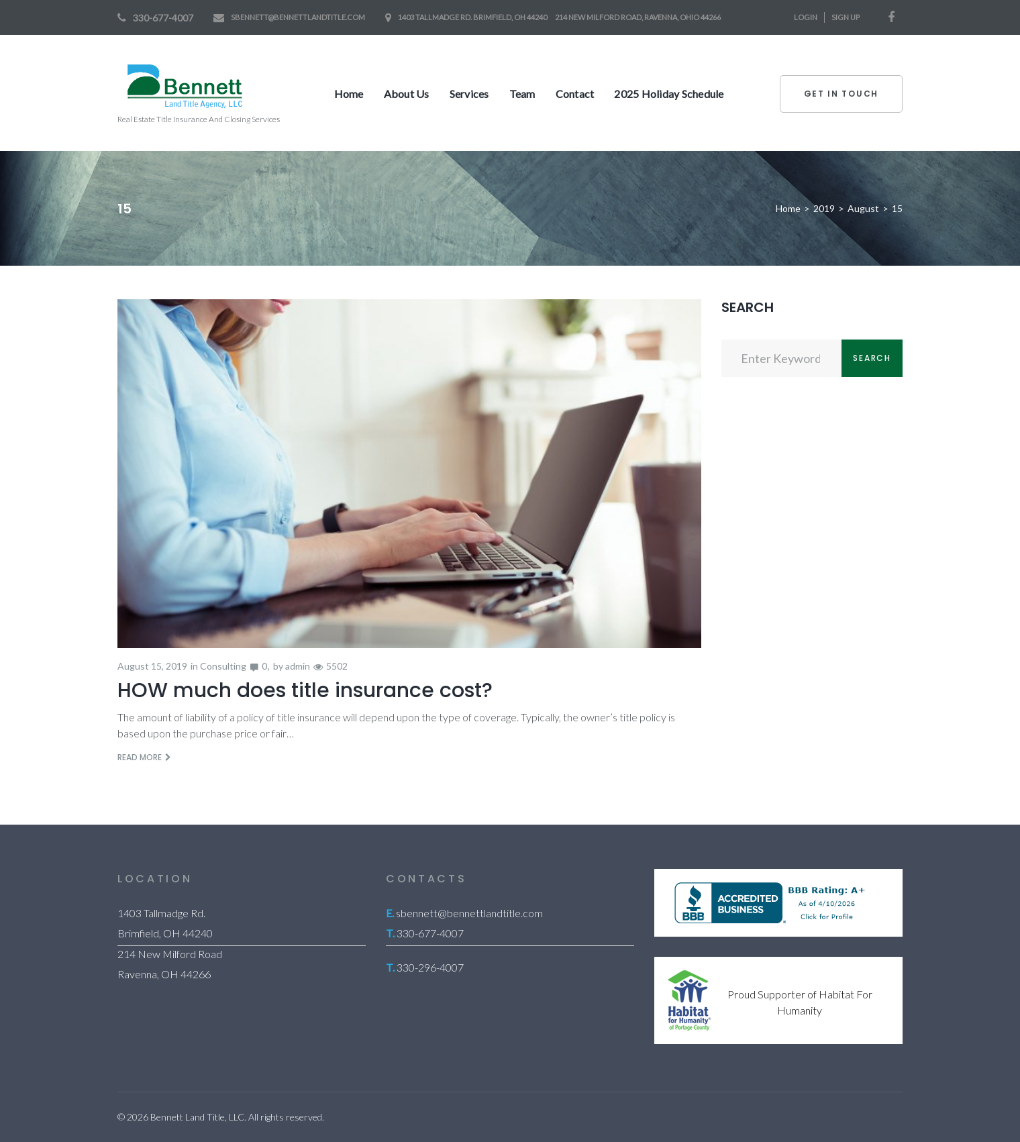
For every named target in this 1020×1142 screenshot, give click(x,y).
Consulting (223, 666)
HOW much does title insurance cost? (305, 690)
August (863, 208)
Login (805, 17)
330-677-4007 (163, 17)
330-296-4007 (430, 967)
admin (297, 666)
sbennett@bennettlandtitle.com (298, 17)
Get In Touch (841, 93)
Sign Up (845, 17)
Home (788, 208)
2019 (824, 208)
